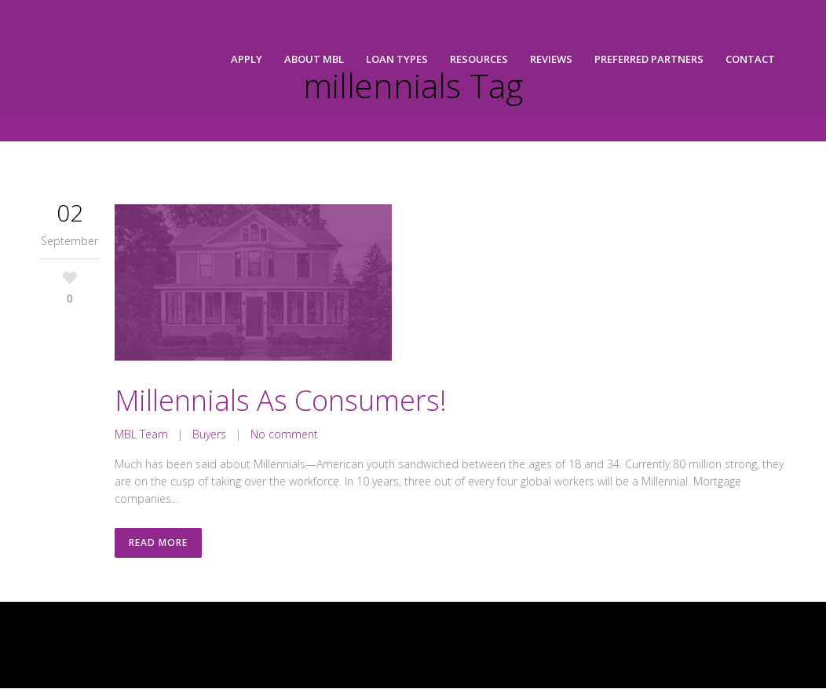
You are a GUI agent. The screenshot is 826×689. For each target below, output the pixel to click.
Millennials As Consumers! (281, 400)
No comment (284, 434)
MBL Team (141, 434)
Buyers (209, 434)
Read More (158, 543)
